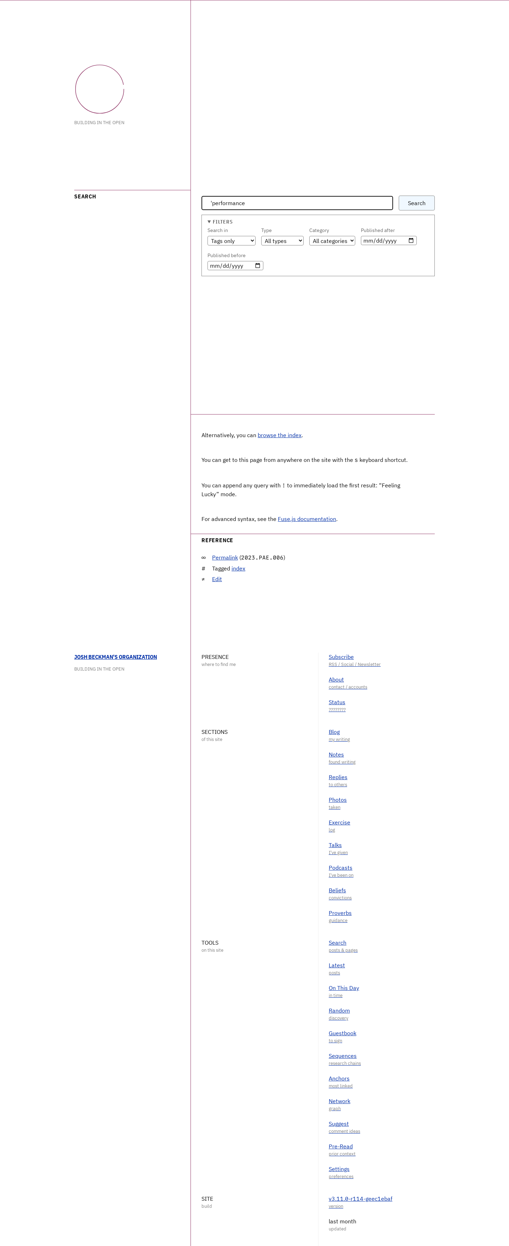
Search (337, 941)
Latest (337, 964)
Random (339, 1009)
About (336, 678)
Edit (217, 578)
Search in (217, 230)
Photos (338, 798)
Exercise (339, 821)
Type (266, 230)
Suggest (339, 1122)
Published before (226, 255)
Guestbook (342, 1032)
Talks (335, 844)
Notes (336, 753)
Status (337, 701)
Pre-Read (341, 1145)
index (238, 567)
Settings (339, 1168)
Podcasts (340, 866)
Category (319, 230)
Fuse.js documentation (307, 518)
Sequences (343, 1055)
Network (339, 1100)
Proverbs (340, 912)
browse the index (280, 435)
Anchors (339, 1077)
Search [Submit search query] (417, 203)
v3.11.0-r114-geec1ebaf (360, 1197)
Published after (378, 230)
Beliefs (337, 889)
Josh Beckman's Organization (115, 656)
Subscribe (341, 656)
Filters (223, 221)
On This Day (344, 987)
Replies (338, 776)
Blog (334, 731)
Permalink (225, 556)
